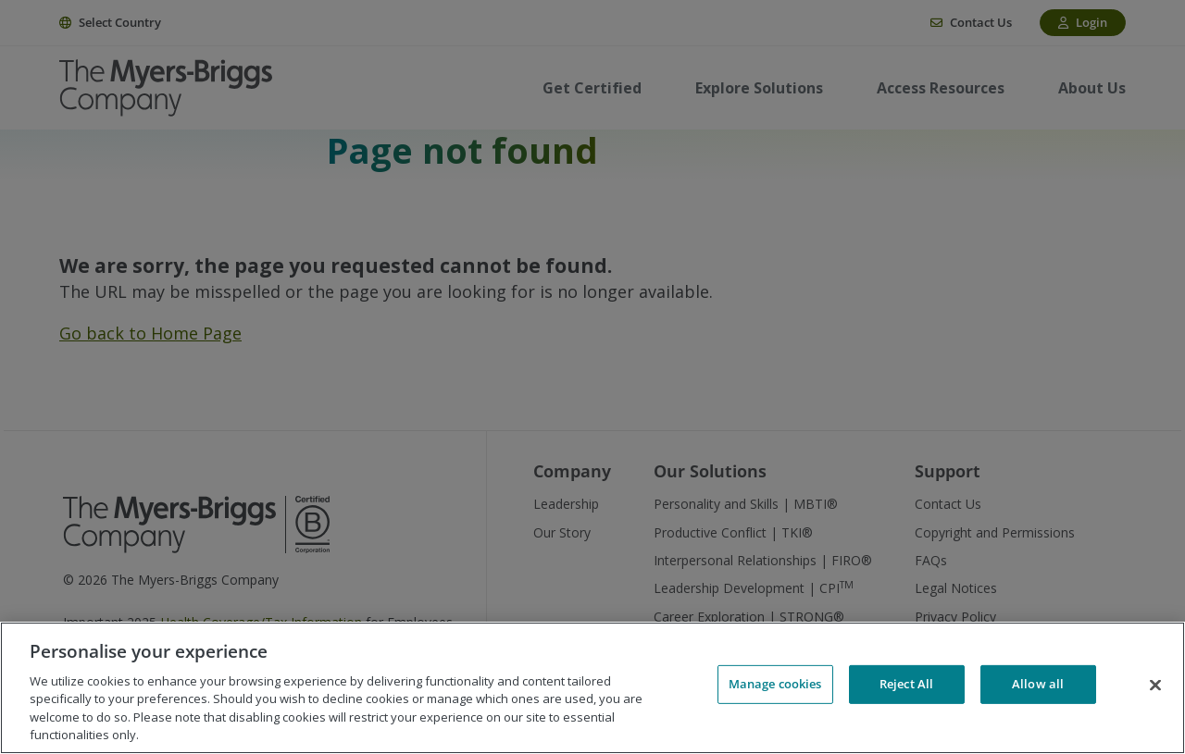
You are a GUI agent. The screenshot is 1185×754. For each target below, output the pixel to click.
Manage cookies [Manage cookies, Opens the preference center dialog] (775, 685)
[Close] (1155, 685)
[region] (592, 688)
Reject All (906, 685)
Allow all (1038, 685)
